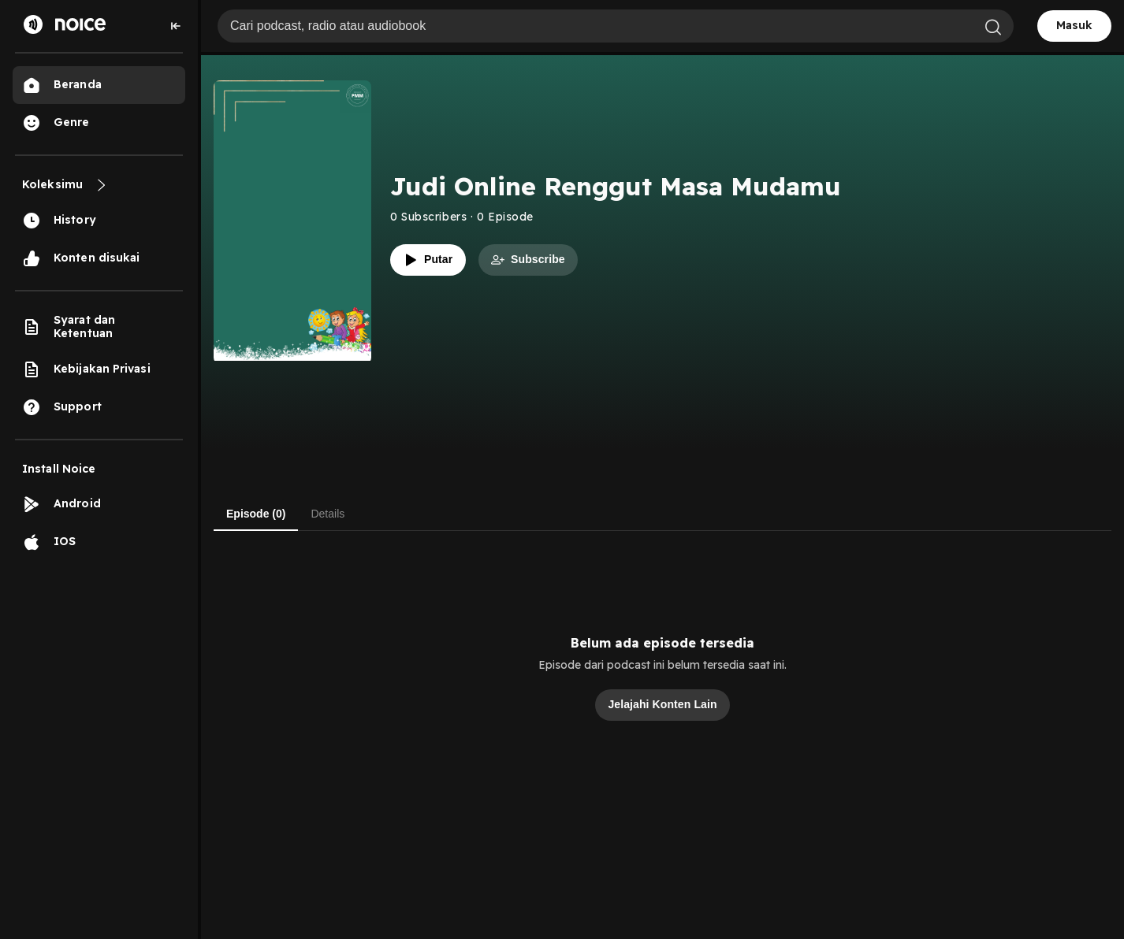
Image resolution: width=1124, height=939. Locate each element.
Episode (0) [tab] (255, 513)
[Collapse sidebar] (175, 26)
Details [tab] (327, 513)
